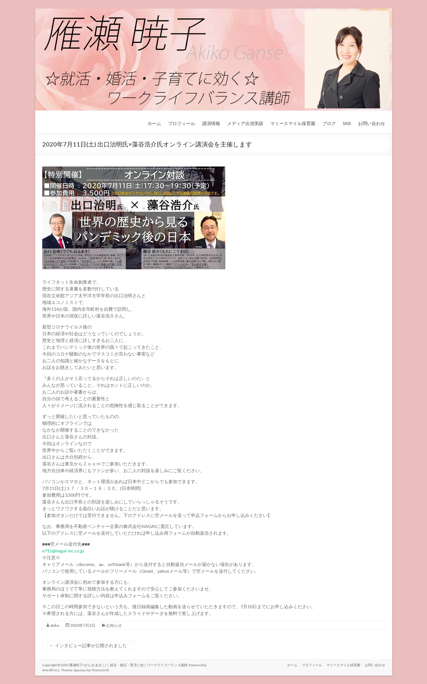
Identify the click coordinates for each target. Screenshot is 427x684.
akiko (54, 625)
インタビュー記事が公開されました (88, 645)
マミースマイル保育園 (292, 123)
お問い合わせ (371, 123)
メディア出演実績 (245, 123)
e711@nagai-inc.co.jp (63, 550)
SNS (347, 123)
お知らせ (114, 625)
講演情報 (211, 123)
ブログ (329, 123)
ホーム (154, 123)
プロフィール (181, 123)
